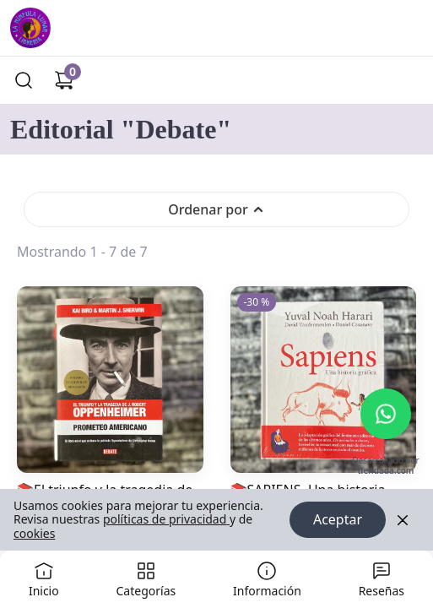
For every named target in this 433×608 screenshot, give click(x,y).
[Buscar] (24, 80)
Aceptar (337, 520)
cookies (34, 533)
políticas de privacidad (166, 520)
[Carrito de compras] (64, 80)
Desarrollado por (385, 466)
